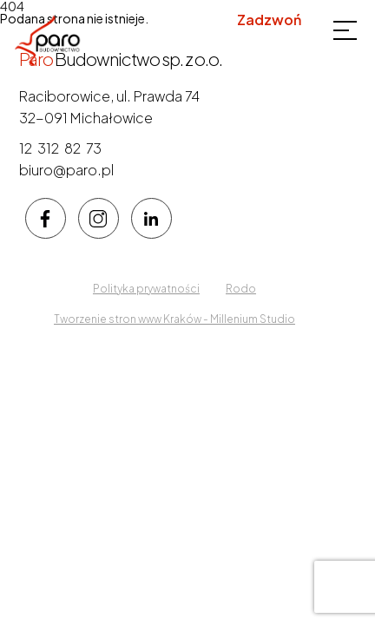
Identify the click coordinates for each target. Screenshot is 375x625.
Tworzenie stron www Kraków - (132, 319)
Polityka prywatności (146, 288)
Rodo (241, 288)
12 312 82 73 (261, 41)
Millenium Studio (252, 319)
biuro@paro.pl (66, 170)
